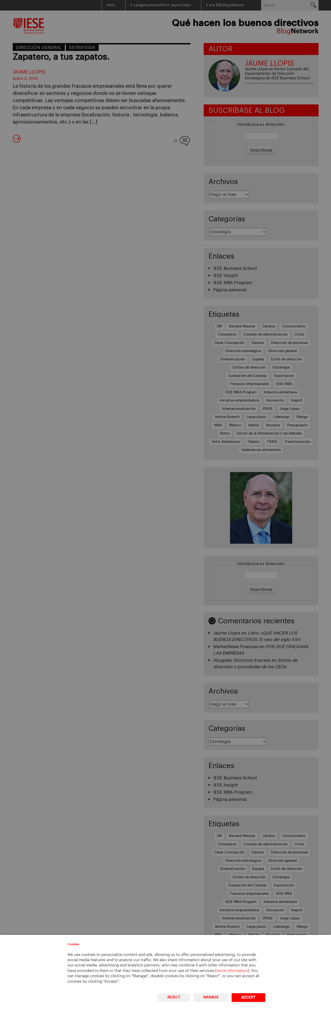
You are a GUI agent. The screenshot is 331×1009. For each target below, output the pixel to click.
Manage (211, 997)
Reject (173, 997)
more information (232, 971)
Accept (248, 997)
